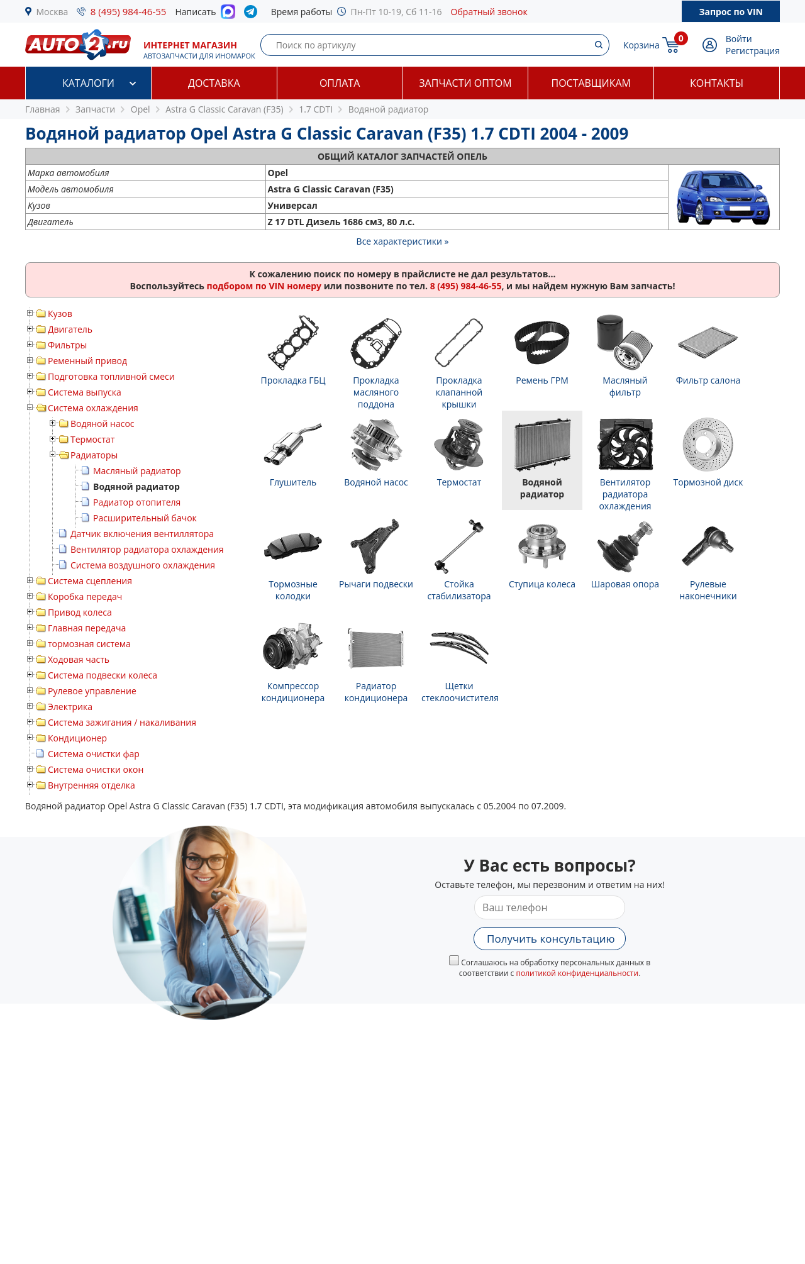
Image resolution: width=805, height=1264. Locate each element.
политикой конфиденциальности (577, 973)
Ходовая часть (78, 659)
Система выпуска (84, 392)
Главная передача (87, 628)
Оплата (339, 83)
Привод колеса (80, 612)
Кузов (60, 313)
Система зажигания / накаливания (122, 722)
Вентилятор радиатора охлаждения (147, 549)
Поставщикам (591, 83)
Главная (42, 109)
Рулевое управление (92, 691)
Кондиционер (77, 738)
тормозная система (89, 644)
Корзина (641, 45)
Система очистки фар (94, 754)
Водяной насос (102, 424)
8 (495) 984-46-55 (129, 11)
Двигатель (70, 329)
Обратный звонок (489, 12)
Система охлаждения (93, 408)
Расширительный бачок (145, 518)
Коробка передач (85, 596)
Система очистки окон (95, 769)
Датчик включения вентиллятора (142, 534)
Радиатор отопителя (136, 502)
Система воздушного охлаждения (142, 565)
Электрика (70, 706)
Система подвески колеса (102, 675)
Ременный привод (87, 361)
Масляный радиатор (137, 471)
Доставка (214, 83)
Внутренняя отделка (91, 785)
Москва (52, 12)
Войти (739, 39)
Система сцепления (90, 581)
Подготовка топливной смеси (111, 376)
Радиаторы (94, 455)
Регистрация (753, 51)
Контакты (716, 83)
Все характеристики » (403, 241)
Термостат (92, 439)
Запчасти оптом (465, 83)
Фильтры (67, 345)
